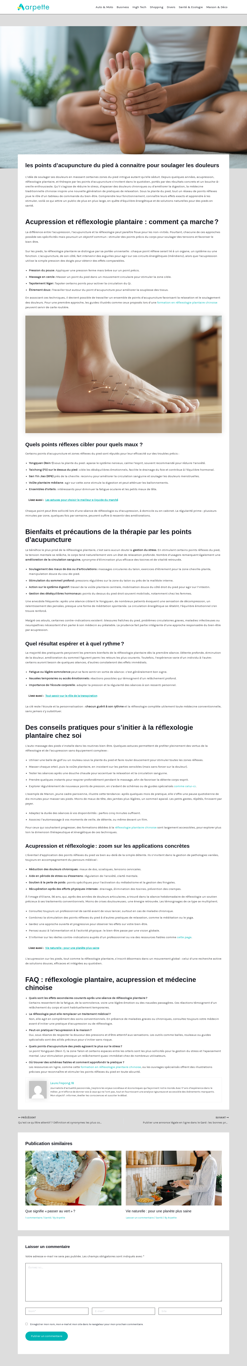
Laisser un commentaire (140, 1217)
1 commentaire (33, 1217)
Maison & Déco (216, 7)
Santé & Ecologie (191, 7)
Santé (47, 1217)
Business (123, 7)
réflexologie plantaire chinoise (136, 827)
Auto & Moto (104, 7)
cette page (184, 937)
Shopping (156, 7)
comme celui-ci (185, 786)
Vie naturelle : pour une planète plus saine (159, 1211)
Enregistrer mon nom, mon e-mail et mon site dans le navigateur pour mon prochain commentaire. (86, 1324)
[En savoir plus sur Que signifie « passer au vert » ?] (73, 1177)
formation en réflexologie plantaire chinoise (187, 302)
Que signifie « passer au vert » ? (50, 1211)
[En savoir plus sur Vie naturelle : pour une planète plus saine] (174, 1177)
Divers (171, 7)
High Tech (139, 7)
